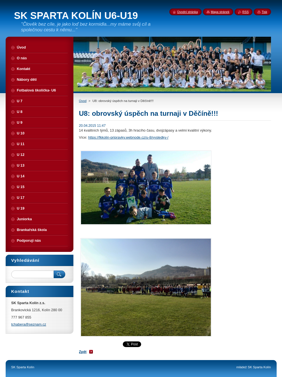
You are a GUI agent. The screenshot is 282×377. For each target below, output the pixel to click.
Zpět (83, 352)
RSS (245, 12)
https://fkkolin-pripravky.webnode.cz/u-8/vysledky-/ (128, 137)
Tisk (264, 12)
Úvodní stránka (187, 12)
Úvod (83, 101)
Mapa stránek (220, 12)
